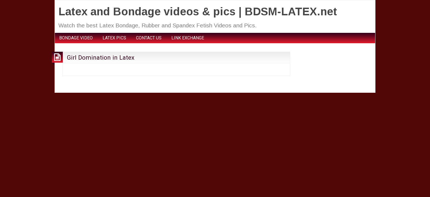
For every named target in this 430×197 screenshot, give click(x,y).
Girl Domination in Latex (100, 57)
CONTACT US (149, 37)
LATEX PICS (114, 37)
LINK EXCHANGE (187, 37)
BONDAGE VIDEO (76, 37)
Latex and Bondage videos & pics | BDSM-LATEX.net (197, 11)
